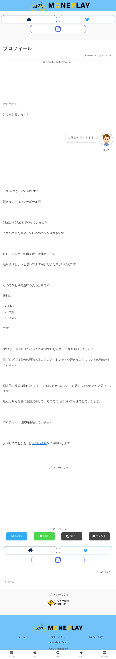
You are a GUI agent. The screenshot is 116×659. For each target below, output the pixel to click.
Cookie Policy (58, 642)
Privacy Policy (95, 637)
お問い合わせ (58, 637)
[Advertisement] (58, 77)
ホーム (21, 637)
